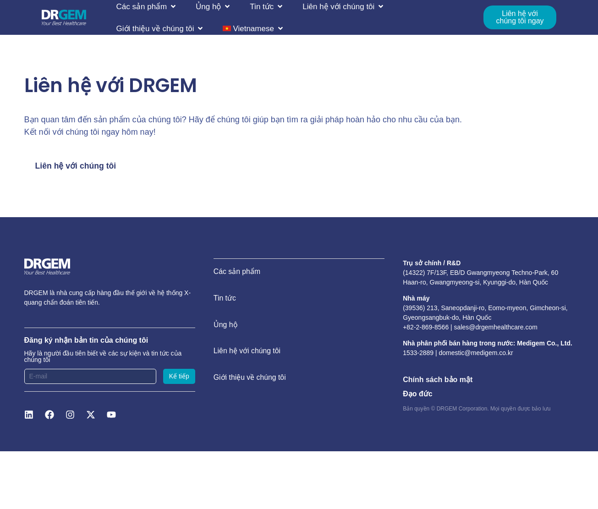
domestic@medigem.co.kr (476, 353)
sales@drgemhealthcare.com (496, 327)
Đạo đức (417, 394)
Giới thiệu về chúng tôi (250, 382)
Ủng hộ (226, 327)
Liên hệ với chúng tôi (247, 355)
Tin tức (225, 300)
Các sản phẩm (237, 272)
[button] (147, 6)
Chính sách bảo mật (437, 379)
